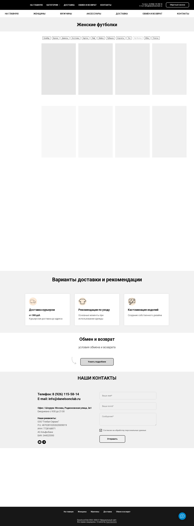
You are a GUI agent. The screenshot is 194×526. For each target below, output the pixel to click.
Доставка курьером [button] (42, 309)
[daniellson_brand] (39, 442)
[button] (177, 5)
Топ (129, 38)
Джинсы (65, 38)
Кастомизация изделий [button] (143, 309)
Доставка (122, 13)
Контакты (183, 13)
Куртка (85, 38)
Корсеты (120, 38)
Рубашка (110, 38)
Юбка (147, 38)
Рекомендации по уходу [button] (94, 309)
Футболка (138, 38)
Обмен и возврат (152, 13)
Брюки (55, 38)
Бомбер (46, 38)
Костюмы (75, 38)
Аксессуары (94, 13)
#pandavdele (111, 522)
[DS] (44, 442)
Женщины (39, 13)
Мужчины (66, 13)
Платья (155, 38)
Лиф (93, 38)
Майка (101, 38)
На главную (12, 13)
